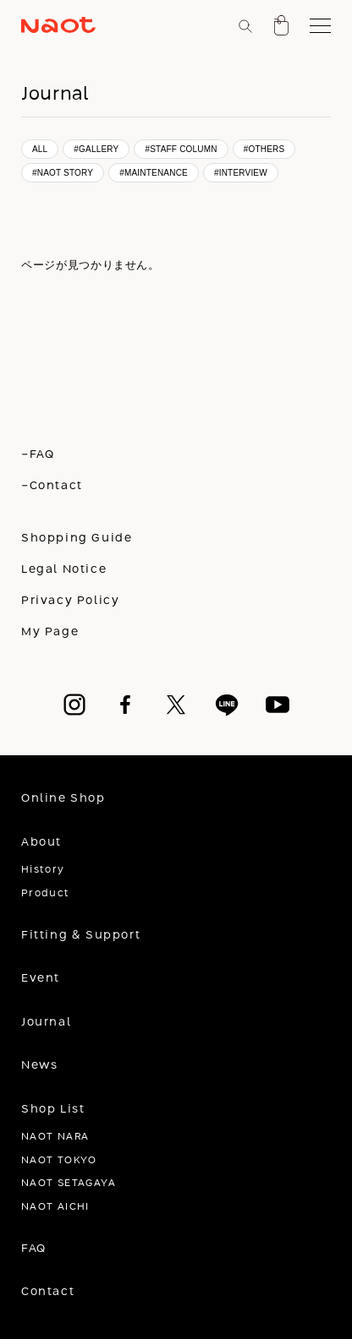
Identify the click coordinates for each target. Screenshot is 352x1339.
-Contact (52, 486)
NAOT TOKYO (59, 1160)
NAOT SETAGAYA (68, 1183)
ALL (39, 149)
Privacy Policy (70, 601)
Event (40, 978)
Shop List (53, 1109)
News (39, 1065)
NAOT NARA (55, 1136)
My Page (50, 632)
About (41, 842)
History (43, 869)
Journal (46, 1022)
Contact (47, 1292)
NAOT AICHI (55, 1206)
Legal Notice (64, 569)
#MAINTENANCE (153, 172)
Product (45, 893)
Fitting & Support (80, 935)
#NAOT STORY (62, 172)
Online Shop (63, 798)
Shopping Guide (77, 538)
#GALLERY (96, 149)
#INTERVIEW (240, 172)
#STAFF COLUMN (181, 149)
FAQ (34, 1249)
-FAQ (37, 454)
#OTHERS (264, 149)
